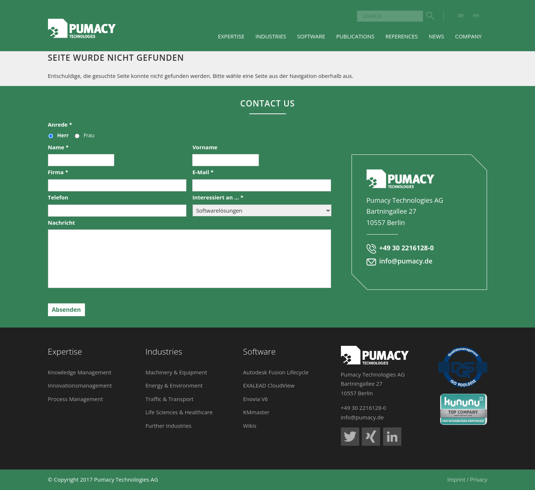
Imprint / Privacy (467, 479)
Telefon (58, 197)
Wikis (249, 425)
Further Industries (168, 425)
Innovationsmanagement (80, 385)
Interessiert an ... (217, 197)
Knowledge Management (80, 372)
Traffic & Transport (169, 399)
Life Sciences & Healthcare (179, 412)
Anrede (60, 124)
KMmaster (256, 412)
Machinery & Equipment (176, 372)
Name (58, 147)
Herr (63, 135)
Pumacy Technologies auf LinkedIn (392, 436)
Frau (88, 135)
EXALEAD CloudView (268, 385)
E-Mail (202, 172)
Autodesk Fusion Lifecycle (276, 372)
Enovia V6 (255, 399)
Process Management (75, 399)
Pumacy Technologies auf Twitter (350, 436)
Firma (58, 172)
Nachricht (61, 222)
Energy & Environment (174, 385)
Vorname (204, 147)
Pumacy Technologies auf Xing (371, 436)
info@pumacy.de (405, 261)
